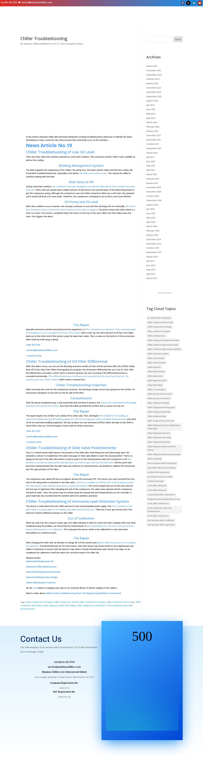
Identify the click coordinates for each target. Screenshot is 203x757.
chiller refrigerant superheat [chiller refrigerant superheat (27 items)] (158, 442)
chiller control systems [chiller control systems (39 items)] (156, 362)
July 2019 (150, 261)
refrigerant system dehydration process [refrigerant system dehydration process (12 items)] (163, 499)
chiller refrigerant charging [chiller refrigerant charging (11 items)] (158, 403)
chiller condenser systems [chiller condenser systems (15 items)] (158, 353)
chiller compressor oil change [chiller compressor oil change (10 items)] (159, 327)
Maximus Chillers (31, 43)
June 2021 (150, 161)
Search (178, 39)
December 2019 (153, 239)
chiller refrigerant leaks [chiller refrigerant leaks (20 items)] (156, 416)
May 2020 (150, 217)
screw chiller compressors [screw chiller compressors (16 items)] (158, 503)
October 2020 (152, 196)
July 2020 (150, 209)
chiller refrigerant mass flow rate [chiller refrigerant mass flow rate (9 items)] (160, 421)
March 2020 (151, 226)
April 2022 (150, 118)
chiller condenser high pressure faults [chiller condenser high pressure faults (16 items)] (162, 345)
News (79, 43)
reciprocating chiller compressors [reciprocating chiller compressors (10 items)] (161, 494)
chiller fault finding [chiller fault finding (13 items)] (154, 385)
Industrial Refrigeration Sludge (42, 577)
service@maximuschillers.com (36, 2)
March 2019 (151, 278)
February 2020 (152, 230)
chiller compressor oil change (39, 602)
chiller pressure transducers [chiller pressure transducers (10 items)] (158, 398)
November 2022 (153, 92)
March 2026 (151, 66)
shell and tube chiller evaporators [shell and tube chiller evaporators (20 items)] (161, 525)
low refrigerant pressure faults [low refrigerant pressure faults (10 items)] (159, 477)
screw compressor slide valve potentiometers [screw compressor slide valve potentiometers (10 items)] (159, 510)
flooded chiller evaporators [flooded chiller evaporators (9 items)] (158, 472)
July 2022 (150, 105)
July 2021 (150, 157)
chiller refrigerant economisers (91, 605)
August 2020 (152, 204)
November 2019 (153, 243)
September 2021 (154, 148)
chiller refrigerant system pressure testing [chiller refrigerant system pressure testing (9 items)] (161, 448)
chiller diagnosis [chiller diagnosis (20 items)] (154, 367)
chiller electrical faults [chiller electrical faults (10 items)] (156, 371)
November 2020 (153, 191)
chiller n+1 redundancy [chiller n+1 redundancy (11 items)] (156, 389)
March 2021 (151, 174)
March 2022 (151, 122)
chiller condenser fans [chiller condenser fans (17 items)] (156, 336)
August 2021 (152, 152)
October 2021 (152, 144)
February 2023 (152, 79)
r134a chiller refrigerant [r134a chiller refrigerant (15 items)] (156, 485)
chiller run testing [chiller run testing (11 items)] (154, 459)
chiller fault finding (67, 605)
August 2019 (152, 256)
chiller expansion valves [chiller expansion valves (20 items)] (157, 380)
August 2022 (152, 100)
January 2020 (152, 235)
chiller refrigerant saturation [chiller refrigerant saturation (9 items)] (158, 433)
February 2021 (152, 178)
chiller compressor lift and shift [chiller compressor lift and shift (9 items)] (160, 322)
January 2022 (152, 131)
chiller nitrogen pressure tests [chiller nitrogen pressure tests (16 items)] (159, 394)
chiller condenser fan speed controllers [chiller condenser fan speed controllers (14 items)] (163, 340)
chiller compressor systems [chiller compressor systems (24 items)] (158, 331)
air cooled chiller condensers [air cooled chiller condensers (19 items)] (159, 318)
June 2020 (150, 213)
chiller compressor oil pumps (92, 602)
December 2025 (153, 70)
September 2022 (154, 96)
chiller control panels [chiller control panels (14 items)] (155, 358)
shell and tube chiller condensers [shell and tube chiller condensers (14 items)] (160, 520)
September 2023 (154, 74)
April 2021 (150, 170)
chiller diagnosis (50, 605)
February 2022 (152, 126)
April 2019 (150, 274)
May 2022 (150, 113)
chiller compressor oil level (66, 602)
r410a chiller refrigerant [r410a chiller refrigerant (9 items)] (156, 490)
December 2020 (153, 187)
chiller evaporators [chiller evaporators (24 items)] (155, 376)
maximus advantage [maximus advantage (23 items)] (155, 481)
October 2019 (152, 248)
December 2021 (153, 135)
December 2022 (153, 87)
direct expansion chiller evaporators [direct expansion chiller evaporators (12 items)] (162, 463)
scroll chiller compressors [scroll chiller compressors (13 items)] (158, 516)
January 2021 (152, 183)
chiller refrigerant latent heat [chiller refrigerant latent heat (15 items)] (158, 412)
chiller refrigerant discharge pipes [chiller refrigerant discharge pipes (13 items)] (161, 407)
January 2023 (152, 83)
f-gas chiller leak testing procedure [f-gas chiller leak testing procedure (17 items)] (161, 468)
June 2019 (150, 265)
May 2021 (150, 165)
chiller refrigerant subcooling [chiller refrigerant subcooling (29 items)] (159, 437)
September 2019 (154, 252)
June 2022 (150, 109)
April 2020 (150, 222)
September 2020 (154, 200)
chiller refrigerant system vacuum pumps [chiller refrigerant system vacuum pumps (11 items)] (164, 454)
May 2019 (150, 269)
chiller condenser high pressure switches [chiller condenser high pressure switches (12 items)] (164, 349)
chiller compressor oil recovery (120, 602)
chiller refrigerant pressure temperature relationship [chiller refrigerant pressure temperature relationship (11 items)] (163, 427)
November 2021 (153, 139)
